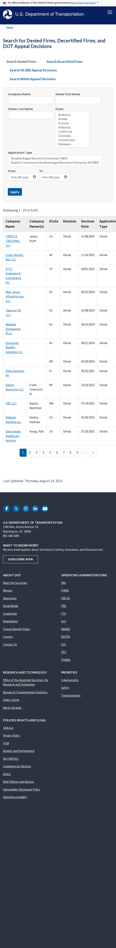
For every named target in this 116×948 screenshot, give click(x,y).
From (12, 171)
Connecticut (72, 140)
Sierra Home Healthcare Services (13, 436)
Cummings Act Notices (17, 767)
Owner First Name (67, 95)
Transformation (70, 696)
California (72, 132)
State (59, 109)
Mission (7, 591)
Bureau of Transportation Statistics (25, 693)
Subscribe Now (20, 560)
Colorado (72, 136)
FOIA (6, 744)
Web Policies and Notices (18, 782)
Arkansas (72, 128)
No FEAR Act (11, 759)
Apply (14, 192)
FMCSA (65, 599)
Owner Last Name (20, 109)
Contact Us (10, 645)
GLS (63, 622)
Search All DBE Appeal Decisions (33, 71)
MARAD (65, 630)
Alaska (72, 119)
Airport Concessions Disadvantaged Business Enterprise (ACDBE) (55, 163)
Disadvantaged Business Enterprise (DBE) (55, 159)
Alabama (72, 115)
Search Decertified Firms (64, 62)
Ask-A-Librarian (14, 708)
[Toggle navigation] (109, 12)
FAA (63, 583)
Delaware (72, 145)
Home (9, 28)
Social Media (10, 606)
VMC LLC (11, 404)
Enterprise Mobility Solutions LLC (14, 348)
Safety (65, 688)
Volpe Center (11, 700)
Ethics (7, 775)
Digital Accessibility (15, 798)
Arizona (72, 124)
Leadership (10, 614)
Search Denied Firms (21, 62)
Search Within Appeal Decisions (33, 79)
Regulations (10, 622)
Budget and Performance (19, 751)
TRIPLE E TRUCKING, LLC (13, 241)
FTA (63, 614)
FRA (63, 606)
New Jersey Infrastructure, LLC (15, 297)
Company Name (19, 95)
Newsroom (10, 599)
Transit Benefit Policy (16, 630)
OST (63, 653)
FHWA (65, 591)
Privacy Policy (11, 736)
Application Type (20, 153)
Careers (8, 637)
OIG (63, 645)
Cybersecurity (70, 681)
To (41, 171)
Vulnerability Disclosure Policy (21, 790)
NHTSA (65, 637)
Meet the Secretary (15, 583)
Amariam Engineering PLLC (13, 329)
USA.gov (8, 728)
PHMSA (65, 660)
